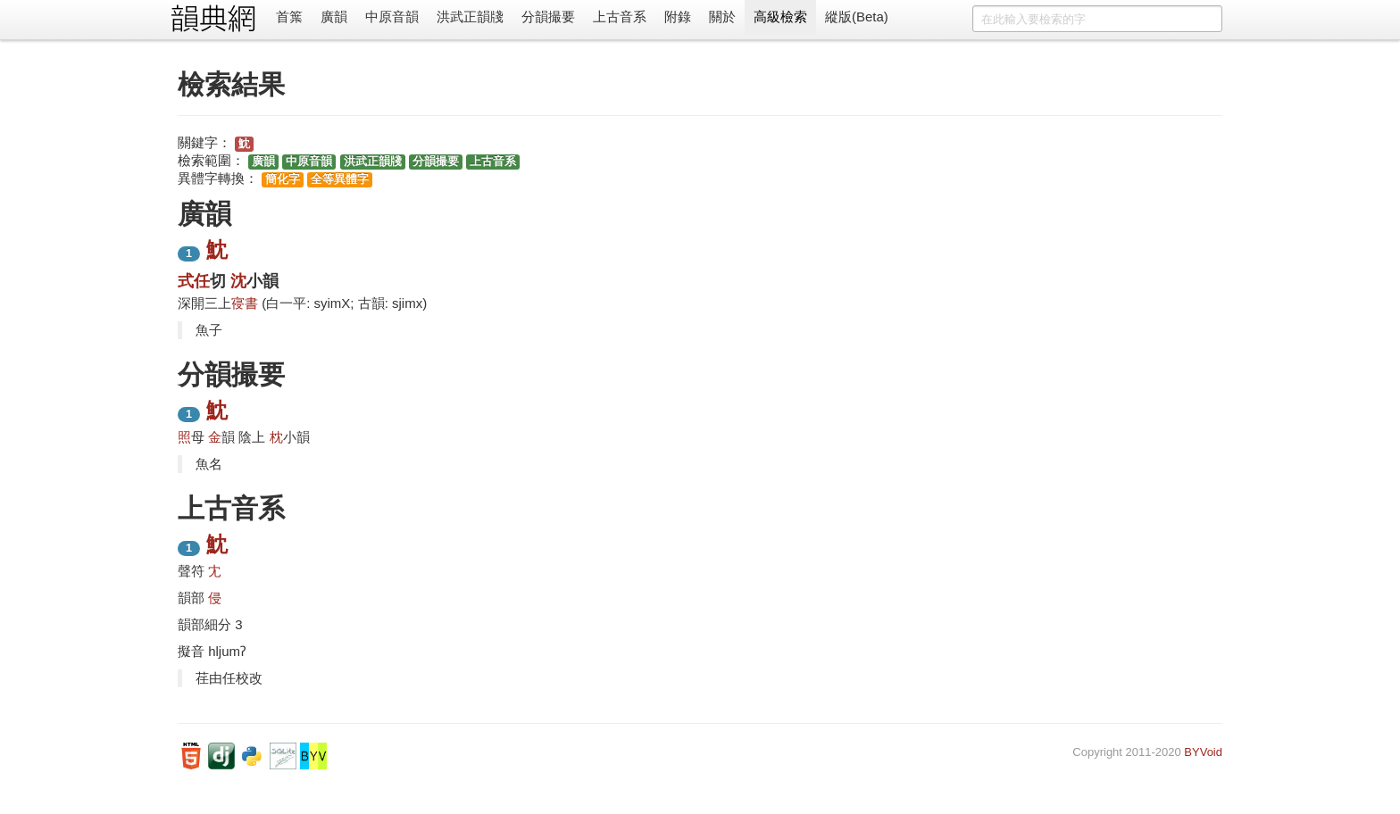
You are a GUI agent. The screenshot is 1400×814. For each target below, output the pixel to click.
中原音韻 (392, 16)
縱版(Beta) (856, 16)
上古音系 (619, 16)
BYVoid (1203, 752)
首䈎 (289, 16)
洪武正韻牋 (470, 16)
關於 (722, 16)
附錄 (677, 16)
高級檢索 (780, 16)
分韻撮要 (548, 16)
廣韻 (334, 16)
